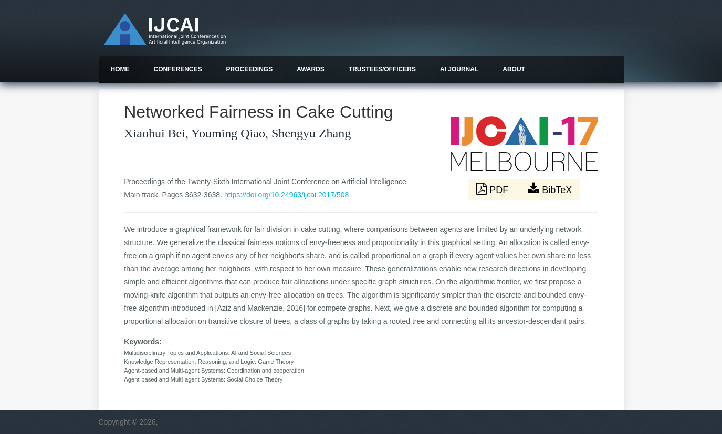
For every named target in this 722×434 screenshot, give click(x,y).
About (514, 69)
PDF (493, 189)
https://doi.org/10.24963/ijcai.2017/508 (286, 194)
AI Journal (459, 69)
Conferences (178, 69)
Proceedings (249, 69)
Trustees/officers (382, 69)
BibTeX (550, 189)
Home (120, 69)
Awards (311, 69)
